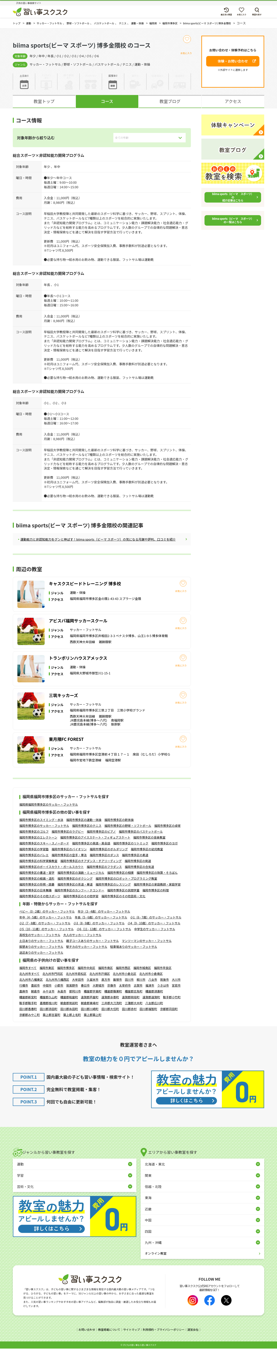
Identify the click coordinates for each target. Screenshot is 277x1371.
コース (107, 105)
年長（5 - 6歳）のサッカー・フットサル (101, 940)
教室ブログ (169, 105)
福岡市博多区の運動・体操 (83, 842)
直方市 (105, 1002)
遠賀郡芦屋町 (89, 1020)
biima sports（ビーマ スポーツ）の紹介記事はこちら (233, 201)
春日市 (85, 1008)
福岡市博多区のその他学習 (80, 919)
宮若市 (176, 1008)
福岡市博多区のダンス (104, 877)
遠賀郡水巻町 (110, 1020)
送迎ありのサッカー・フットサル (41, 975)
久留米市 (92, 1002)
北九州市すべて (29, 996)
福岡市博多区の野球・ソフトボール (127, 848)
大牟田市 (78, 1002)
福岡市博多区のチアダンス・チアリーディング (91, 883)
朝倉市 (35, 1014)
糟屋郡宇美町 (92, 1014)
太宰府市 (125, 1008)
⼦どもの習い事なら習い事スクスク (139, 1367)
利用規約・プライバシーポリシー (165, 1352)
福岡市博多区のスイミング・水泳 (41, 842)
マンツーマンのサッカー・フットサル (147, 963)
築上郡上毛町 (72, 1037)
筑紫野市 (72, 1008)
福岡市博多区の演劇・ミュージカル (80, 895)
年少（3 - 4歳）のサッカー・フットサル (104, 934)
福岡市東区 (46, 991)
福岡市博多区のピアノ (101, 854)
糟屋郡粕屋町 (69, 1020)
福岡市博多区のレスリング (113, 907)
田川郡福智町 (148, 1032)
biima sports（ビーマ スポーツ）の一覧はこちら (233, 224)
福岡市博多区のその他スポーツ (39, 919)
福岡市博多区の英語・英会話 (91, 866)
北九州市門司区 (52, 996)
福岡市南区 (105, 991)
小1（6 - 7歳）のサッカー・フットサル (155, 940)
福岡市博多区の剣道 (138, 883)
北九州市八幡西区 (57, 1002)
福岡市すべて (27, 991)
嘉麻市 (23, 1014)
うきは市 (163, 1008)
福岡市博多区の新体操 (119, 842)
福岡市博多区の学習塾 (34, 872)
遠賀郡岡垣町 (131, 1020)
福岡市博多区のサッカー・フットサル (44, 848)
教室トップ (44, 105)
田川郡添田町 (48, 1032)
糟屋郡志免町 (133, 1014)
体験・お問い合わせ (233, 65)
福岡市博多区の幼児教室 (147, 872)
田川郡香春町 (28, 1032)
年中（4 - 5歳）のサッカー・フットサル (45, 940)
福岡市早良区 (162, 991)
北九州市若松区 (76, 996)
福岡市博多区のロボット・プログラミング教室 (126, 901)
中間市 (47, 1008)
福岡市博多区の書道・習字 (36, 895)
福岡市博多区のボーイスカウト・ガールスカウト (51, 889)
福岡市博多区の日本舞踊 (35, 913)
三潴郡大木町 (133, 1026)
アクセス (233, 105)
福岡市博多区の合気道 (139, 889)
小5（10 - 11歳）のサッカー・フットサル (46, 952)
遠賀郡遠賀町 (151, 1020)
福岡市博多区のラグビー (68, 854)
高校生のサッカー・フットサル (39, 957)
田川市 (129, 1002)
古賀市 (138, 1008)
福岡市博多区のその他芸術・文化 (123, 919)
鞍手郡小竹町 (172, 1020)
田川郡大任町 (110, 1032)
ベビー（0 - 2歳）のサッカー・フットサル (47, 934)
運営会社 (196, 1352)
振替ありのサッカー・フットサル (41, 969)
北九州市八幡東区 (31, 1002)
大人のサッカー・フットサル (82, 957)
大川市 (176, 1002)
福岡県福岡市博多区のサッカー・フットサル (48, 827)
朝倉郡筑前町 (69, 1026)
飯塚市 (117, 1002)
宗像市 (111, 1008)
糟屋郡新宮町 (28, 1020)
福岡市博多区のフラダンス (104, 889)
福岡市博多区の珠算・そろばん (157, 895)
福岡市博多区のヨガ (164, 866)
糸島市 (61, 1014)
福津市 (149, 1008)
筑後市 (164, 1002)
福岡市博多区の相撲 (120, 895)
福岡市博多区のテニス (86, 848)
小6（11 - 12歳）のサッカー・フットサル (104, 952)
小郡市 (58, 1008)
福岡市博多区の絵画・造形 (36, 901)
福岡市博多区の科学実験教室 (38, 883)
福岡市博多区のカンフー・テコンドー (79, 913)
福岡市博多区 (66, 991)
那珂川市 (75, 1014)
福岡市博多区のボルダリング (109, 872)
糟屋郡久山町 (48, 1020)
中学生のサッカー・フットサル (154, 952)
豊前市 (35, 1008)
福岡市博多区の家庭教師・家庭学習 (157, 907)
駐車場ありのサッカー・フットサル (133, 969)
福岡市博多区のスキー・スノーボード (44, 866)
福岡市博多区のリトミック (130, 866)
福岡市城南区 (142, 991)
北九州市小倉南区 (151, 996)
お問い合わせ (84, 1352)
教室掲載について (107, 1352)
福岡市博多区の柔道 (135, 877)
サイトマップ (131, 1352)
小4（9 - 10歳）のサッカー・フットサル (154, 946)
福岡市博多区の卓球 (167, 848)
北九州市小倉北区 (124, 996)
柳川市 (141, 1002)
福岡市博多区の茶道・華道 (75, 907)
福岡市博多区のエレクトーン (38, 860)
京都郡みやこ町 (29, 1037)
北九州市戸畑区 (99, 996)
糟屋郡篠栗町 (113, 1014)
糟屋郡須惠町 (154, 1014)
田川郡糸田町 (69, 1032)
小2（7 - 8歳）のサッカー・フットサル (44, 946)
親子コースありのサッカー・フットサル (92, 963)
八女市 (152, 1002)
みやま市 (48, 1014)
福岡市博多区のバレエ (34, 877)
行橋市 (23, 1008)
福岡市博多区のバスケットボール (141, 854)
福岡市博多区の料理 (155, 913)
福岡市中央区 (86, 991)
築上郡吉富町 (51, 1037)
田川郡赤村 (129, 1032)
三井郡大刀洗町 (111, 1026)
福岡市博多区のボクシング (75, 901)
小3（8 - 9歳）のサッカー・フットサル (98, 946)
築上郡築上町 (92, 1037)
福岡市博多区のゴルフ (34, 854)
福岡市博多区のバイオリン (69, 872)
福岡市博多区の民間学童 (123, 913)
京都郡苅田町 (169, 1032)
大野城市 (98, 1008)
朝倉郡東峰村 (89, 1026)
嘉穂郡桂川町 (48, 1026)
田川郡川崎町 (89, 1032)
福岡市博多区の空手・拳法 (69, 877)
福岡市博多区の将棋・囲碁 (36, 907)
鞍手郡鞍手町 (28, 1026)
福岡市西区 (123, 991)
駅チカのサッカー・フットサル (86, 969)
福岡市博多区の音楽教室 (149, 860)
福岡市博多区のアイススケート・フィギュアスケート (95, 860)
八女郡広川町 (154, 1026)
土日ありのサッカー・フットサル (41, 963)
